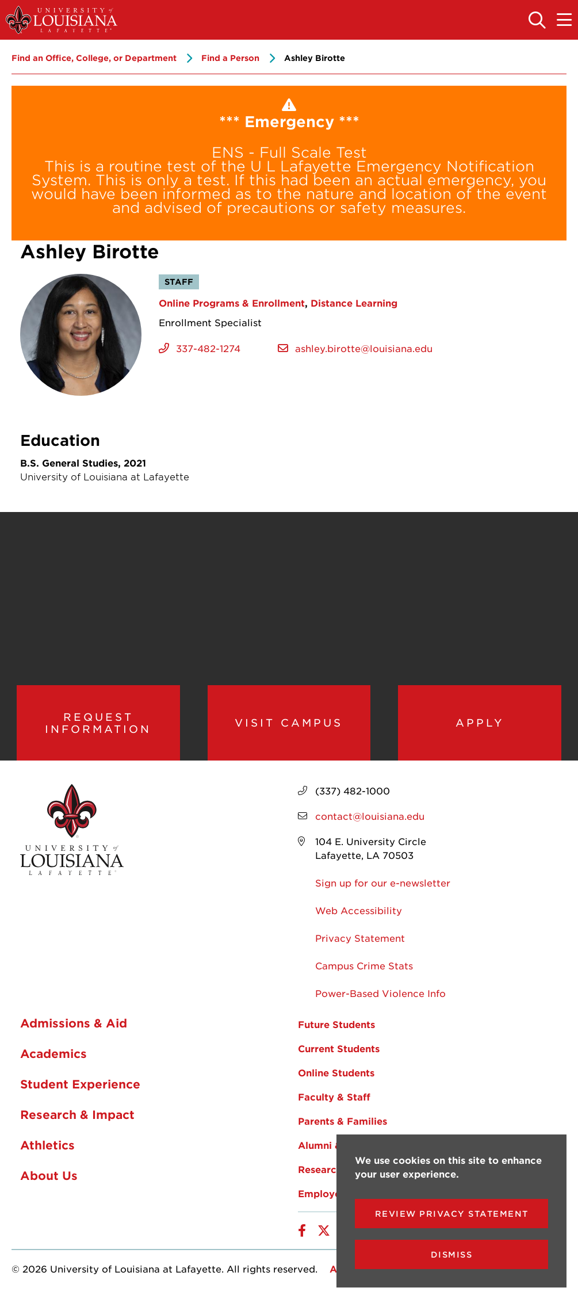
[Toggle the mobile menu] (565, 21)
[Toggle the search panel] (538, 21)
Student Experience (80, 1084)
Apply (479, 723)
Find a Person (230, 58)
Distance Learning (354, 302)
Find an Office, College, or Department (94, 58)
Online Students (336, 1073)
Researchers (327, 1169)
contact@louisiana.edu (369, 816)
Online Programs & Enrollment (232, 302)
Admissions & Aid (73, 1023)
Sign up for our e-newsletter (382, 883)
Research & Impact (77, 1115)
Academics (53, 1054)
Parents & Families (342, 1121)
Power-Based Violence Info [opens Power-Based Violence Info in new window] (380, 993)
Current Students (339, 1049)
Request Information (98, 722)
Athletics (47, 1145)
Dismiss (452, 1254)
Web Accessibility (358, 910)
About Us (49, 1176)
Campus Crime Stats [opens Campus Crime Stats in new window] (364, 966)
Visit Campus (289, 723)
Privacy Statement (360, 938)
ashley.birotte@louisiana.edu (363, 348)
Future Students (336, 1024)
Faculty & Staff (334, 1097)
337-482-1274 (208, 348)
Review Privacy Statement (452, 1213)
